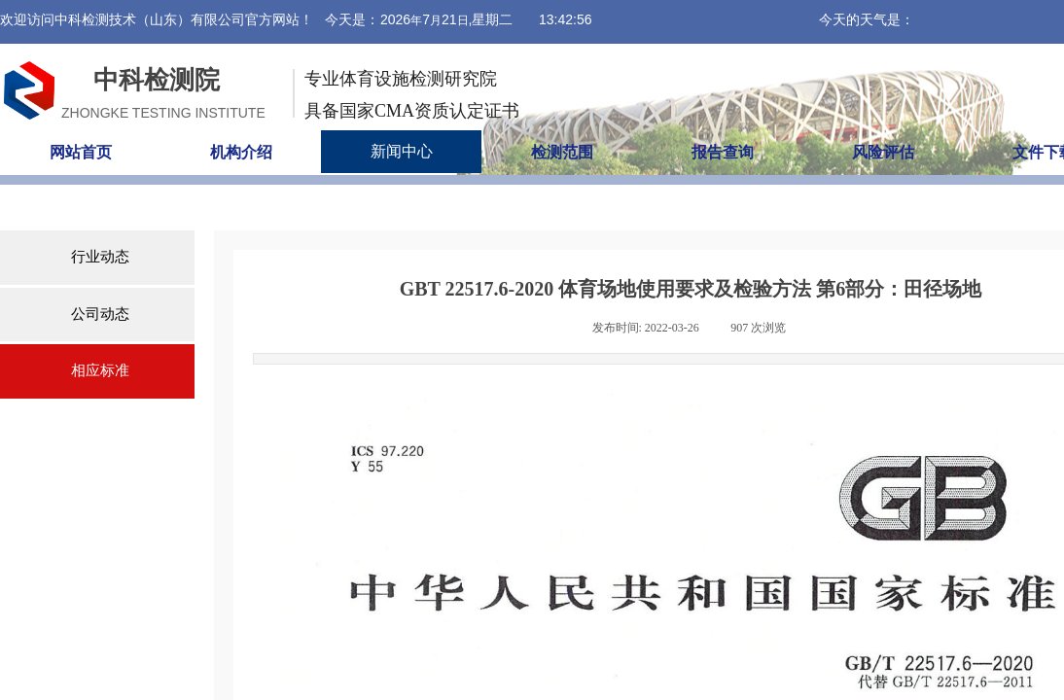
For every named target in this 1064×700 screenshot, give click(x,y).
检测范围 (562, 152)
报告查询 (723, 152)
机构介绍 (241, 152)
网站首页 (81, 152)
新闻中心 (402, 151)
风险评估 (883, 152)
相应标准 (100, 370)
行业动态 (100, 256)
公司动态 (100, 314)
